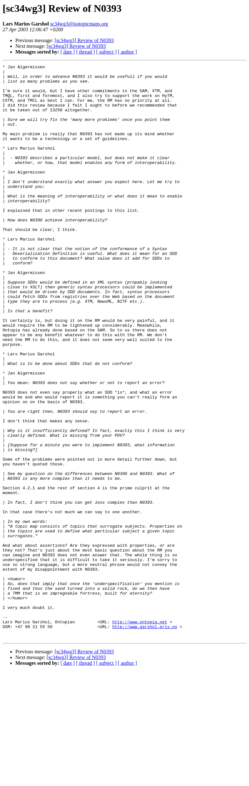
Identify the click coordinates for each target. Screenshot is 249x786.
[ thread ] (85, 52)
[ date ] (67, 52)
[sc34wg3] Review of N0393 (84, 40)
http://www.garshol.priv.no (144, 739)
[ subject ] (106, 52)
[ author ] (127, 52)
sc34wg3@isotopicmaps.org (79, 23)
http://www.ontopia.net (139, 734)
